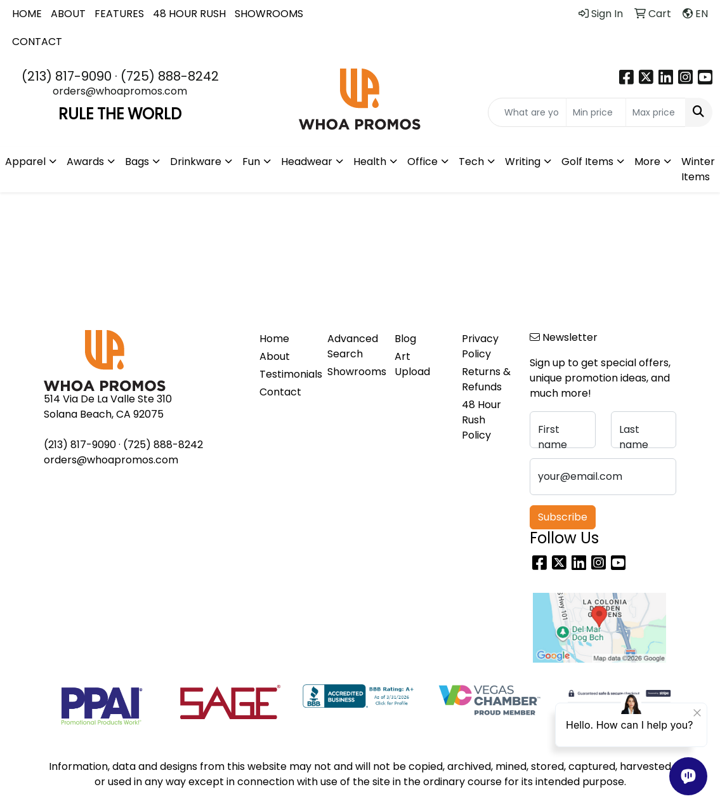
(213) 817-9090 (67, 76)
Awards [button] (85, 161)
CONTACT (37, 41)
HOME (27, 13)
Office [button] (422, 161)
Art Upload (412, 364)
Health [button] (369, 161)
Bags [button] (137, 161)
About (274, 356)
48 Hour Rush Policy (481, 419)
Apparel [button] (25, 161)
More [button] (647, 161)
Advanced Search (352, 346)
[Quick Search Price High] (655, 112)
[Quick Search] (527, 112)
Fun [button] (251, 161)
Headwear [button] (306, 161)
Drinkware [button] (195, 161)
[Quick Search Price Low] (596, 112)
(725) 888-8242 (170, 76)
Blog (405, 338)
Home (274, 338)
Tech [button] (471, 161)
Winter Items (698, 169)
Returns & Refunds (486, 379)
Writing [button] (522, 161)
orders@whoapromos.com (120, 91)
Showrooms (353, 371)
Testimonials (285, 374)
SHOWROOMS (269, 13)
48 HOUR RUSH (189, 13)
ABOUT (68, 13)
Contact (280, 392)
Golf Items (587, 161)
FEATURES (119, 13)
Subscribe (562, 517)
